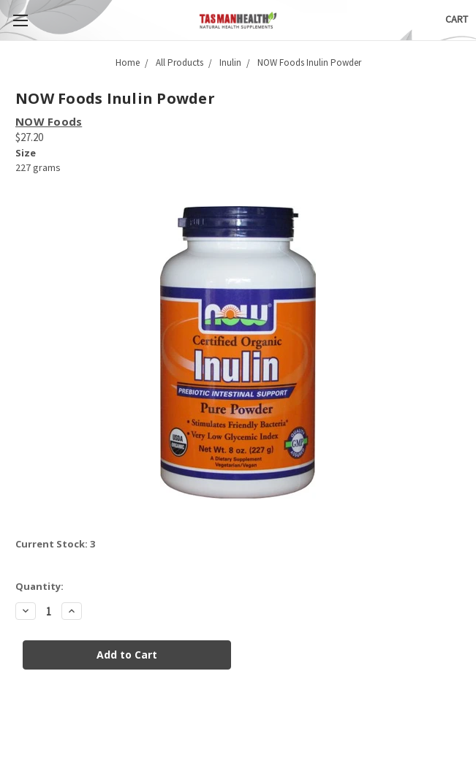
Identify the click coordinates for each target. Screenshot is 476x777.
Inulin (230, 62)
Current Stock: (55, 543)
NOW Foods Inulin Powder (309, 62)
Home (128, 62)
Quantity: (39, 586)
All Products (179, 62)
